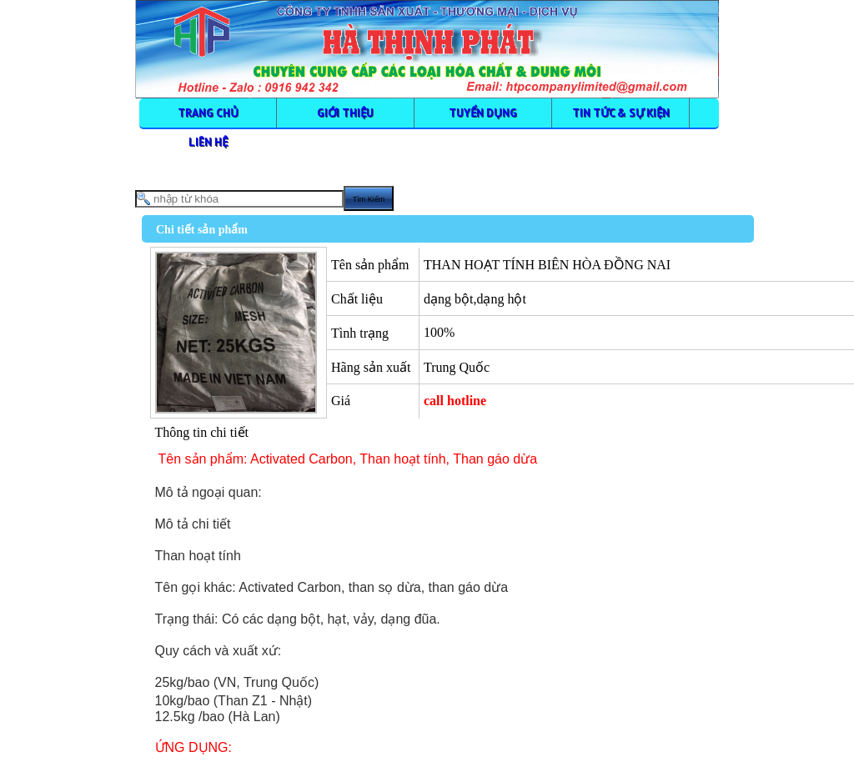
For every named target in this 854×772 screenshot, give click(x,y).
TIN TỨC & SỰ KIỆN (621, 112)
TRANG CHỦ (208, 112)
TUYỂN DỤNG (483, 112)
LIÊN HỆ (208, 141)
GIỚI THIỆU (345, 112)
